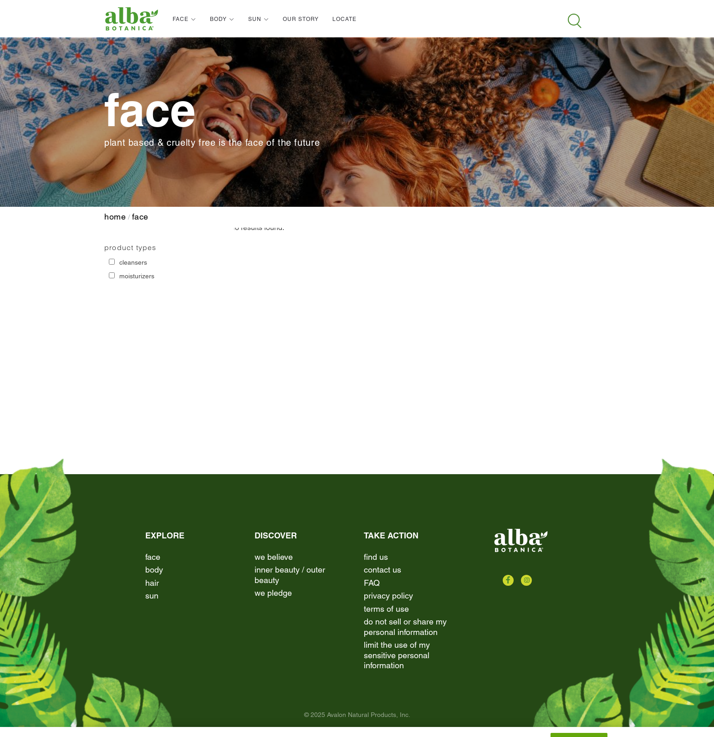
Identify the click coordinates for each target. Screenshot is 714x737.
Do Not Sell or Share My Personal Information (405, 627)
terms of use (386, 609)
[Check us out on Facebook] (508, 580)
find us (376, 557)
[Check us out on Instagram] (526, 580)
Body (154, 569)
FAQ (372, 583)
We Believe (274, 557)
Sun (151, 595)
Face (140, 216)
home (115, 216)
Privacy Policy (388, 595)
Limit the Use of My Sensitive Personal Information (397, 655)
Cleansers (133, 262)
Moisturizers (136, 276)
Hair (152, 583)
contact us (382, 569)
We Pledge (273, 593)
